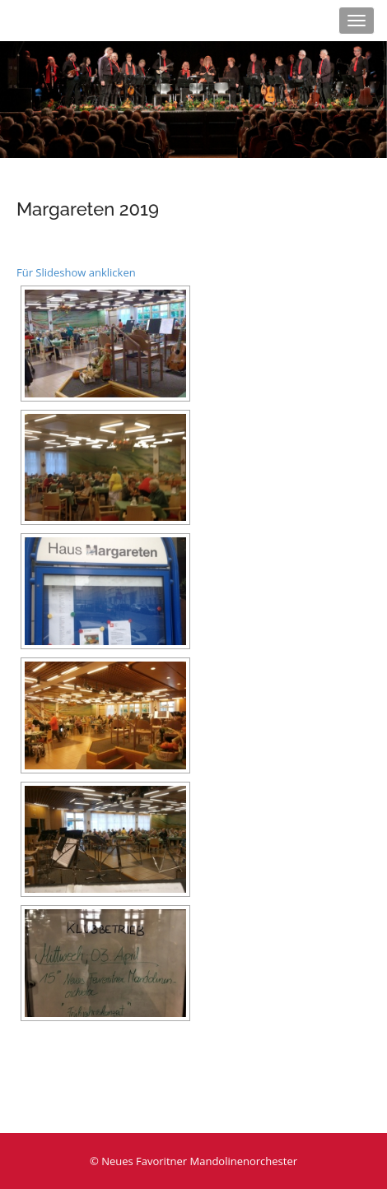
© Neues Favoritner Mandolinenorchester (193, 1161)
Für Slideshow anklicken (76, 272)
